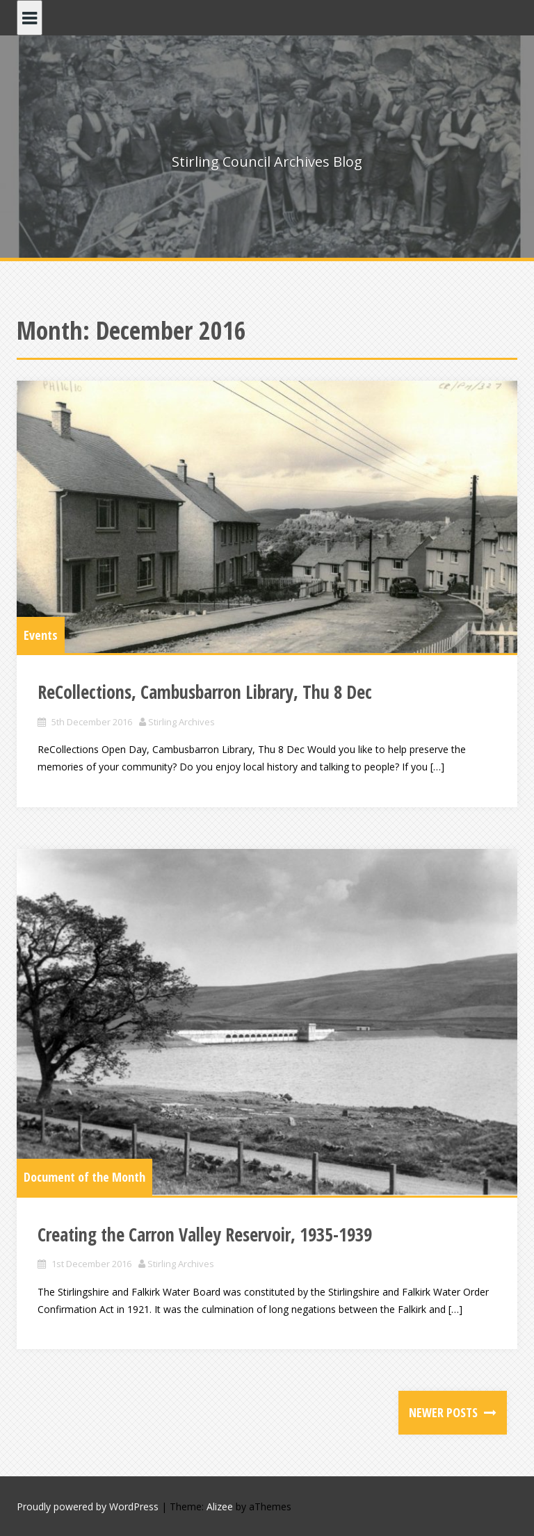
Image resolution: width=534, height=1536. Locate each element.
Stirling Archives (181, 722)
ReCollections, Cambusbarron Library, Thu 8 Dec (205, 691)
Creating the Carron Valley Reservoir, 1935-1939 (205, 1234)
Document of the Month (84, 1176)
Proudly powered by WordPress (88, 1506)
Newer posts (444, 1412)
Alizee (220, 1506)
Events (41, 635)
